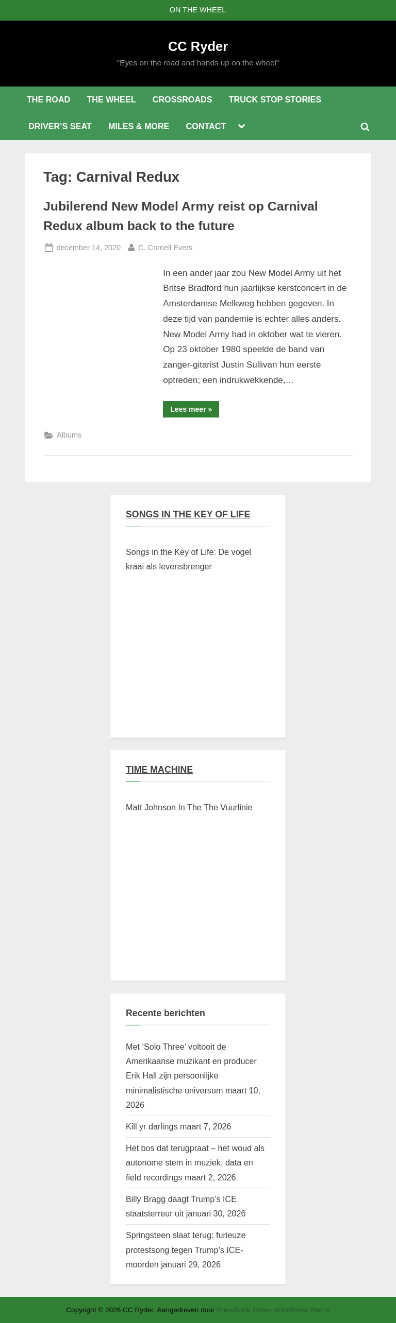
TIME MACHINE (159, 769)
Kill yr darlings (151, 1126)
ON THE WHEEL (198, 10)
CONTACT (206, 126)
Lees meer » (194, 411)
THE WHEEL (111, 99)
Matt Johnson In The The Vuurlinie (189, 807)
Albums (69, 435)
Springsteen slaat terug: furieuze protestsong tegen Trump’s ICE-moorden (185, 1249)
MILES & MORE (138, 126)
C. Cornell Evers (165, 246)
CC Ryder (198, 46)
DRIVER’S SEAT (60, 126)
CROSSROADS (182, 99)
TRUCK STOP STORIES (275, 99)
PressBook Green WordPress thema (273, 1310)
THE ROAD (48, 99)
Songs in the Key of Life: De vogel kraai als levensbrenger (188, 559)
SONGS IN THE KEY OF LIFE (188, 514)
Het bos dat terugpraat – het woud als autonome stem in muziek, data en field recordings (195, 1162)
